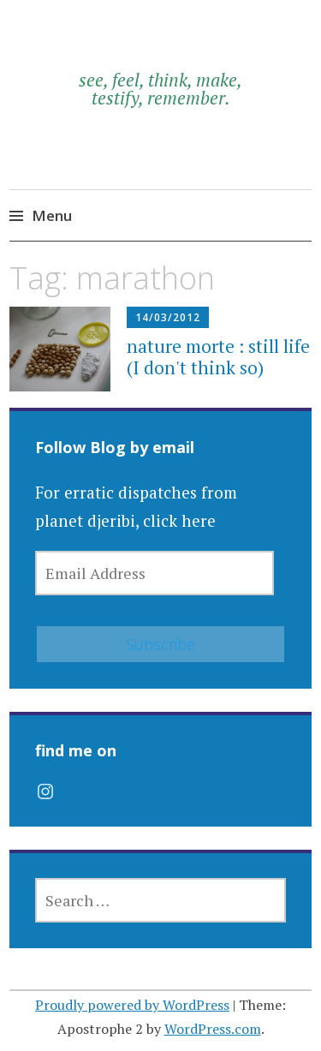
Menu (52, 215)
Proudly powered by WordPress (132, 1004)
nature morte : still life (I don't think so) (218, 356)
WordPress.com (212, 1028)
